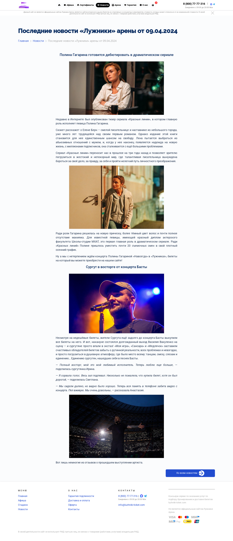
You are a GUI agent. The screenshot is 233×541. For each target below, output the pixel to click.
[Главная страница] (24, 5)
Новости (23, 509)
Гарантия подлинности (81, 496)
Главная (22, 496)
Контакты (73, 509)
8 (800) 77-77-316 (194, 3)
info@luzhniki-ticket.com (131, 504)
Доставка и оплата (79, 500)
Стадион (23, 504)
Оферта (72, 504)
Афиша (22, 500)
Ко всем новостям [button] (190, 473)
